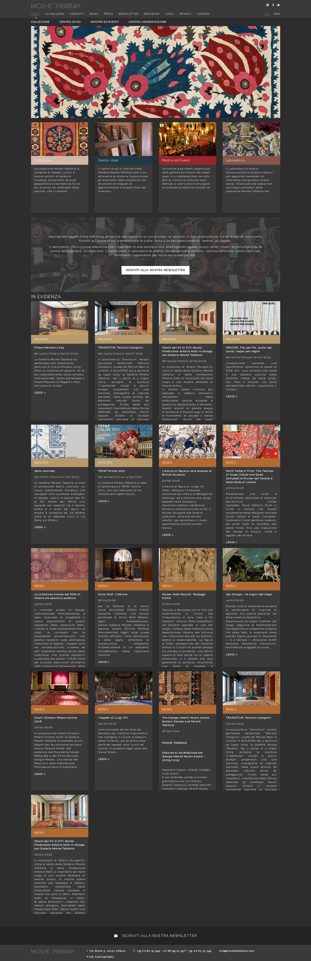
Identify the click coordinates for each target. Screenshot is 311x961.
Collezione (40, 21)
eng (277, 13)
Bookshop (152, 13)
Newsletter (128, 13)
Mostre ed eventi (105, 21)
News (93, 13)
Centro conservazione (147, 21)
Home (35, 13)
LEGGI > (40, 392)
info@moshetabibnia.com (236, 950)
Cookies (203, 13)
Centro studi (70, 21)
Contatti (77, 13)
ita (267, 13)
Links (169, 13)
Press (108, 13)
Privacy (185, 13)
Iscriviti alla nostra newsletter (155, 270)
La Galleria (54, 13)
